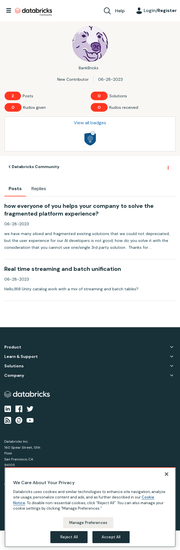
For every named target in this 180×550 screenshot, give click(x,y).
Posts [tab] (15, 189)
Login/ (160, 10)
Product (12, 347)
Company (14, 375)
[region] (90, 507)
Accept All (111, 537)
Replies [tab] (38, 189)
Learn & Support (21, 356)
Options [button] (167, 167)
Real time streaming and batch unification (62, 269)
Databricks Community (33, 12)
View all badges (90, 123)
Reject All (69, 537)
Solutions (14, 366)
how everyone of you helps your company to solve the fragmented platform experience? (79, 209)
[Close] (166, 474)
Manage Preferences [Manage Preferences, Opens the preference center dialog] (88, 522)
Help (120, 11)
